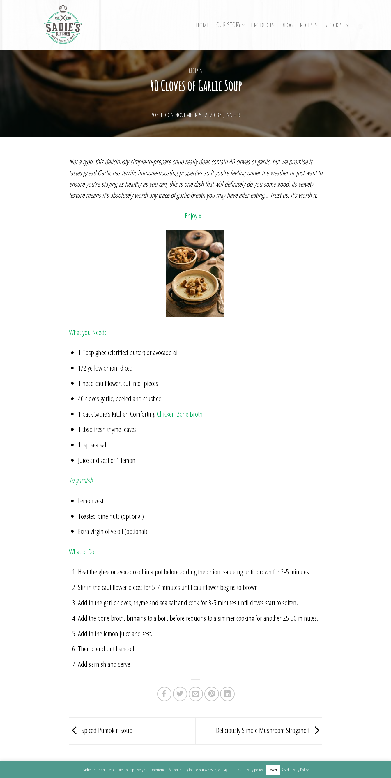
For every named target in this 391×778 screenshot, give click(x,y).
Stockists (336, 25)
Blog (287, 25)
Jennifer (232, 115)
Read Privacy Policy (295, 769)
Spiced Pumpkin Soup (100, 730)
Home (203, 25)
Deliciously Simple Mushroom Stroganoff (269, 730)
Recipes (309, 25)
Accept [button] (273, 769)
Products (263, 25)
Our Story (230, 24)
